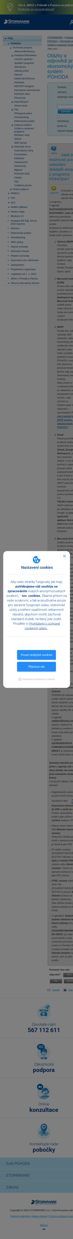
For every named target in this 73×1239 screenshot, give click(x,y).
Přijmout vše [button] (36, 666)
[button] (36, 679)
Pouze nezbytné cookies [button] (36, 655)
